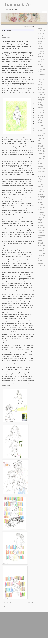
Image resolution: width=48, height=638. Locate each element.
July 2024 (40, 61)
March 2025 (40, 48)
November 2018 (41, 173)
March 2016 (40, 225)
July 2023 (40, 81)
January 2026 (41, 31)
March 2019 (40, 166)
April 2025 (40, 46)
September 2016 (41, 215)
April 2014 (40, 262)
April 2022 (40, 105)
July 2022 (40, 100)
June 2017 (40, 201)
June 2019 (40, 161)
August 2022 (41, 99)
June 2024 (40, 63)
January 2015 (41, 247)
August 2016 (41, 217)
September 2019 (41, 156)
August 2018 (41, 178)
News (41, 23)
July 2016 (40, 219)
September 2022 (41, 97)
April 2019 (40, 165)
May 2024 (40, 64)
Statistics (37, 23)
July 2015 (40, 237)
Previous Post (6, 602)
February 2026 (41, 30)
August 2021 (41, 119)
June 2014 (40, 258)
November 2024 (41, 54)
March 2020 (40, 146)
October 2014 (41, 252)
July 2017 (40, 199)
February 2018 (41, 188)
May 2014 (40, 260)
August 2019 (41, 158)
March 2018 (40, 186)
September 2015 (41, 235)
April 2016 (40, 224)
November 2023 (41, 74)
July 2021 (40, 120)
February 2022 (41, 109)
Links (33, 23)
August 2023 (41, 79)
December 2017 (41, 191)
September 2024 (41, 58)
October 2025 (41, 36)
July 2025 (40, 41)
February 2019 (41, 168)
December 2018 (41, 171)
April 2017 (40, 204)
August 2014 (41, 255)
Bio (12, 23)
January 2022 (41, 110)
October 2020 (41, 135)
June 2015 (40, 239)
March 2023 (40, 87)
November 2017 (41, 193)
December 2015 (41, 230)
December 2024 (41, 53)
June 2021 (40, 122)
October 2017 (41, 194)
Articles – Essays (27, 23)
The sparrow (7, 23)
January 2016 (41, 229)
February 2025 (41, 49)
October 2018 (41, 174)
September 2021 (41, 117)
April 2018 (40, 184)
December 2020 (41, 132)
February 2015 (41, 245)
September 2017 (41, 196)
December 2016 (41, 211)
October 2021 (41, 115)
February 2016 (41, 227)
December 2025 (41, 33)
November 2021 (41, 114)
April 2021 (40, 125)
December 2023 (41, 73)
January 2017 (41, 209)
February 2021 (41, 128)
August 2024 (41, 59)
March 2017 (40, 206)
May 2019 (40, 163)
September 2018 (41, 176)
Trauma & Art (18, 4)
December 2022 (41, 92)
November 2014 (41, 250)
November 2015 (41, 232)
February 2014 (41, 265)
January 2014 (41, 266)
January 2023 (41, 91)
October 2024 (41, 56)
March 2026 (40, 28)
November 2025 (41, 35)
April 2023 (40, 86)
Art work (16, 23)
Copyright (6, 606)
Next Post (31, 602)
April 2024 (40, 66)
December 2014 (41, 248)
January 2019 (41, 169)
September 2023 (41, 77)
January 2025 (41, 51)
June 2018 (40, 181)
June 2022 (40, 102)
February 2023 (41, 89)
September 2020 (41, 137)
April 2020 (40, 145)
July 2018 (40, 179)
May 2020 (40, 143)
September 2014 (41, 253)
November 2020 (41, 133)
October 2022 (41, 96)
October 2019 (41, 155)
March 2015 (40, 243)
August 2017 (41, 197)
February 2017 (41, 207)
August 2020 (41, 138)
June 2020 (40, 142)
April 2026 (40, 27)
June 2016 (40, 220)
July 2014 (40, 257)
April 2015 (40, 242)
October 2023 (41, 76)
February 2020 (41, 148)
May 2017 (40, 202)
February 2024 (41, 69)
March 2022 (40, 107)
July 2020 (40, 140)
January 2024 (41, 71)
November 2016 (41, 212)
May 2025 (40, 45)
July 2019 (40, 160)
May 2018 (40, 183)
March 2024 (40, 68)
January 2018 (41, 189)
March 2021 (40, 127)
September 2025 (41, 38)
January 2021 (41, 130)
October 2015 (41, 234)
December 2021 (41, 112)
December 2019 (41, 151)
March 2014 (40, 263)
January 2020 (41, 150)
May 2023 (40, 84)
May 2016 (40, 222)
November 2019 (41, 153)
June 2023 (40, 82)
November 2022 (41, 94)
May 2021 (40, 123)
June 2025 (40, 43)
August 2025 (41, 40)
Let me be (21, 23)
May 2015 (40, 240)
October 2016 (41, 214)
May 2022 (40, 104)
